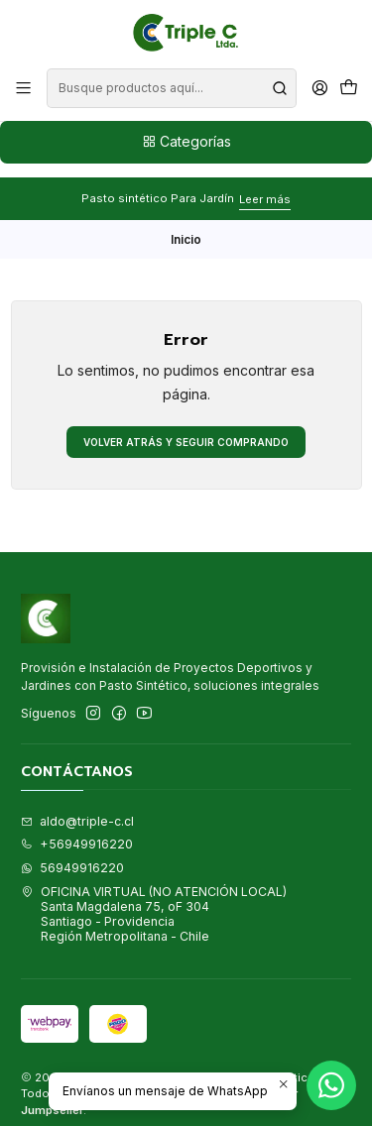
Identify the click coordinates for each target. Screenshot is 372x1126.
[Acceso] (319, 88)
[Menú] (24, 88)
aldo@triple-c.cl (77, 807)
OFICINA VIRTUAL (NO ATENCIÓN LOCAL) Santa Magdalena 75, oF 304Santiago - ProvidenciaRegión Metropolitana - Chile (154, 900)
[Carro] (348, 88)
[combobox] (171, 88)
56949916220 (72, 853)
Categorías (186, 141)
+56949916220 (77, 831)
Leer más (265, 185)
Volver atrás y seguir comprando (186, 428)
